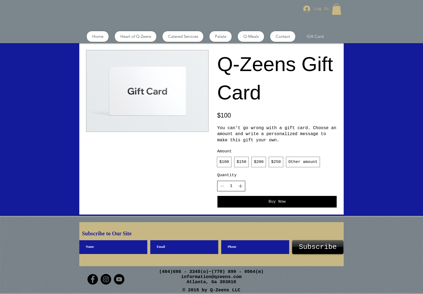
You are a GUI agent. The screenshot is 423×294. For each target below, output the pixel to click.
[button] (336, 9)
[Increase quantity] (240, 186)
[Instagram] (106, 279)
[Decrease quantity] (222, 186)
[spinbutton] (231, 186)
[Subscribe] (317, 247)
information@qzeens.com (211, 276)
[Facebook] (92, 279)
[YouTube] (119, 279)
